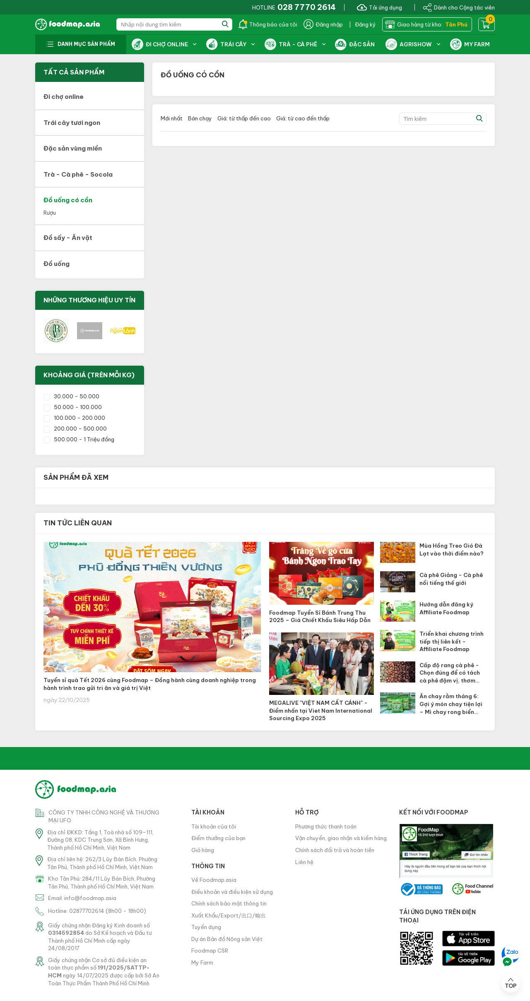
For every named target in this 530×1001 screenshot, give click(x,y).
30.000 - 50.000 (71, 396)
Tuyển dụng (206, 927)
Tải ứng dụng (379, 7)
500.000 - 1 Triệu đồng (78, 439)
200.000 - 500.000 (75, 428)
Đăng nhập (323, 24)
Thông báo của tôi (267, 24)
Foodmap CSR (209, 950)
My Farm (202, 962)
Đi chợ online (63, 97)
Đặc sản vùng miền (72, 148)
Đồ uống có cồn (67, 200)
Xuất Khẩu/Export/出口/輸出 (228, 915)
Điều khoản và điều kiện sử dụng (232, 891)
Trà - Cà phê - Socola (78, 174)
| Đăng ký (362, 24)
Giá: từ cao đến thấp (303, 118)
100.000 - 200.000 (74, 417)
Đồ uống (56, 264)
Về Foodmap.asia (213, 879)
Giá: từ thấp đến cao (244, 118)
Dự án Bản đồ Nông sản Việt (227, 939)
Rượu (49, 212)
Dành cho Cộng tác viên (459, 7)
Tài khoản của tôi (213, 826)
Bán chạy (200, 118)
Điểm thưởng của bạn (218, 838)
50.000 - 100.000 (72, 407)
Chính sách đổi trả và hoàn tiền (334, 850)
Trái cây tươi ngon (71, 123)
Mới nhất (172, 118)
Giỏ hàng (202, 850)
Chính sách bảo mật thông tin (229, 903)
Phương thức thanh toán (326, 826)
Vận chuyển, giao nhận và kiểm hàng (341, 838)
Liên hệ (304, 862)
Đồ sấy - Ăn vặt (67, 238)
